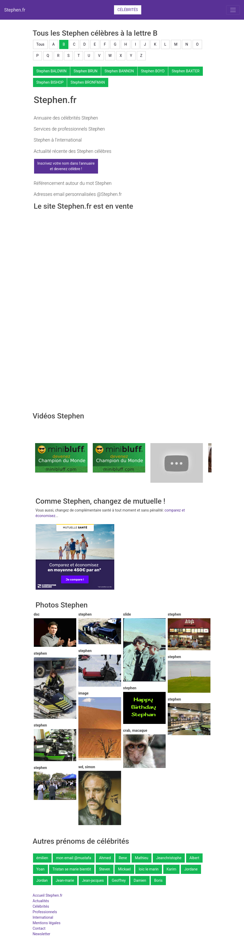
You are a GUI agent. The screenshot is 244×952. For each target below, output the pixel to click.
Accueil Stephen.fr (48, 895)
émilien (42, 858)
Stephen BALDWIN (51, 71)
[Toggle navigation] (233, 10)
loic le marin (149, 869)
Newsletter (41, 934)
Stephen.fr (14, 10)
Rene (123, 858)
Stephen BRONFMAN (88, 82)
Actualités (41, 901)
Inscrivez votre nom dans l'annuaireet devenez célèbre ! (66, 166)
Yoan (40, 869)
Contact (39, 928)
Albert (194, 858)
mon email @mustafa (73, 858)
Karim (171, 869)
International (43, 917)
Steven (104, 869)
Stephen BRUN (85, 71)
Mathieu (141, 858)
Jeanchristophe (168, 858)
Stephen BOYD (153, 71)
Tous (40, 44)
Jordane (191, 869)
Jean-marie (65, 880)
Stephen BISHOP (50, 82)
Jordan (42, 880)
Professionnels (45, 912)
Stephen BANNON (119, 71)
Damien (140, 880)
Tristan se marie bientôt (71, 869)
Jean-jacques (93, 880)
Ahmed (105, 858)
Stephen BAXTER (185, 71)
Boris (158, 880)
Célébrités (127, 10)
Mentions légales (47, 923)
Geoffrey (119, 880)
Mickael (124, 869)
